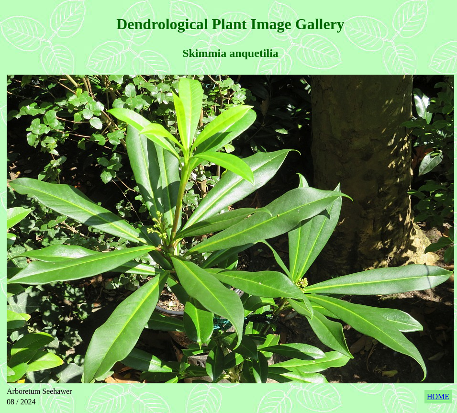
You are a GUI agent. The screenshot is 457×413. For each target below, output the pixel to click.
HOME (438, 396)
